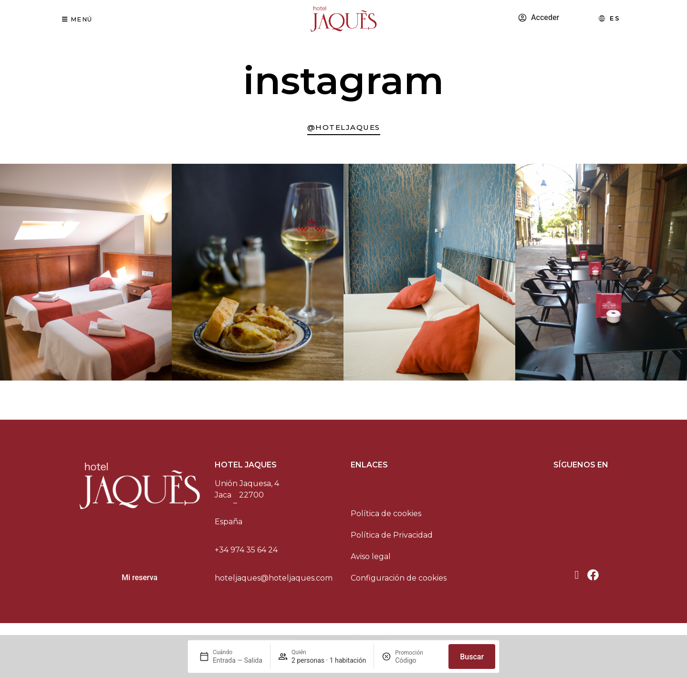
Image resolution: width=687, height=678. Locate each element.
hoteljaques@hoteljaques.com (274, 581)
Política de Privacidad (392, 538)
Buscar (472, 656)
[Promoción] (418, 660)
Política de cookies (386, 517)
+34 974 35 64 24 (246, 553)
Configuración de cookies (399, 581)
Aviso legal (371, 560)
